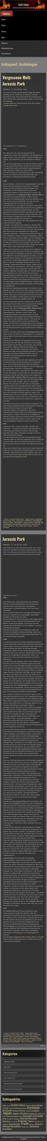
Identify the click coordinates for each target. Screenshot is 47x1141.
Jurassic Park (7, 105)
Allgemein (4, 43)
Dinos (14, 521)
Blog (3, 37)
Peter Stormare (17, 524)
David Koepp (7, 521)
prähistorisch (27, 524)
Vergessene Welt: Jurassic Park (16, 80)
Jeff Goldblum (18, 522)
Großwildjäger (37, 521)
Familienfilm (28, 521)
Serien (4, 31)
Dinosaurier (20, 521)
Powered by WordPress (32, 1137)
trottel (21, 526)
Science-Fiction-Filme (17, 519)
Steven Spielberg (8, 526)
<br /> (10, 472)
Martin (25, 89)
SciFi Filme (23, 5)
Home (3, 19)
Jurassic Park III (27, 454)
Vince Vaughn (28, 526)
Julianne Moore (28, 522)
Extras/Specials (6, 53)
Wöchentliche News (7, 48)
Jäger (11, 522)
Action (32, 519)
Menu (6, 13)
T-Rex (16, 526)
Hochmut (6, 522)
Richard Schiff (36, 524)
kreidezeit (37, 522)
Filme (3, 25)
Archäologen (39, 519)
